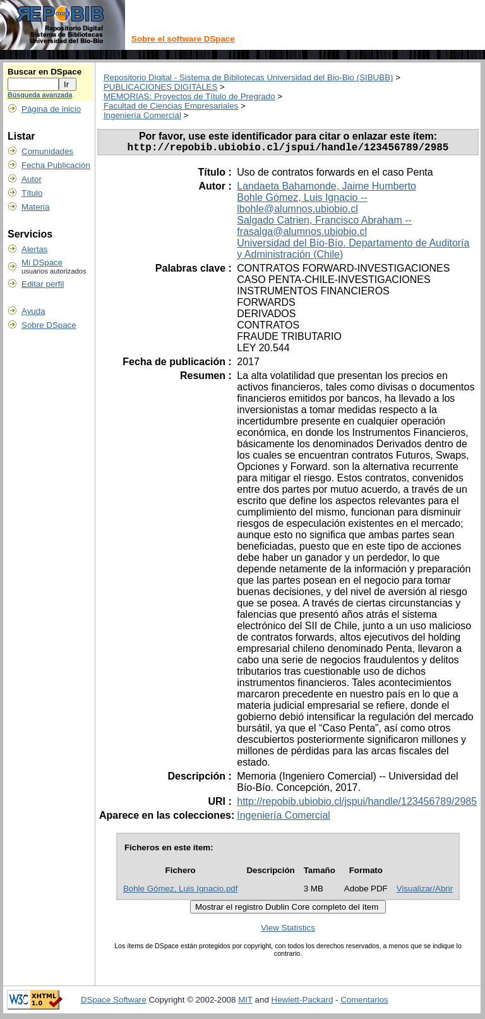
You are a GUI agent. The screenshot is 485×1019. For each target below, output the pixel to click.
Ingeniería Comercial (142, 115)
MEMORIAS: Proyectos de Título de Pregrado (189, 96)
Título (31, 193)
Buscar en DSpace (44, 71)
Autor (31, 179)
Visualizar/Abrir (425, 891)
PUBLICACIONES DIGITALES (160, 87)
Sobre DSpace (48, 325)
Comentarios (364, 1002)
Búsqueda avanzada (40, 95)
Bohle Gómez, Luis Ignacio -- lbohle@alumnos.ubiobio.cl (302, 206)
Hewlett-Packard (302, 1002)
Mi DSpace (42, 262)
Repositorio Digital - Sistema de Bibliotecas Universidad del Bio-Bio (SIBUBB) (248, 77)
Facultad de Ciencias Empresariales (171, 106)
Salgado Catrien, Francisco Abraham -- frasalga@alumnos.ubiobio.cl (324, 228)
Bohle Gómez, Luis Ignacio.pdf (180, 891)
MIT (245, 1002)
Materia (35, 207)
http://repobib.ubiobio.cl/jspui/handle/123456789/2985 (357, 804)
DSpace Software (114, 1002)
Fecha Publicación (55, 165)
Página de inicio (51, 109)
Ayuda (33, 311)
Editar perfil (42, 284)
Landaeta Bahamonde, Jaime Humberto (326, 188)
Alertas (34, 249)
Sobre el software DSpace (183, 39)
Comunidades (47, 151)
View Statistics (288, 930)
